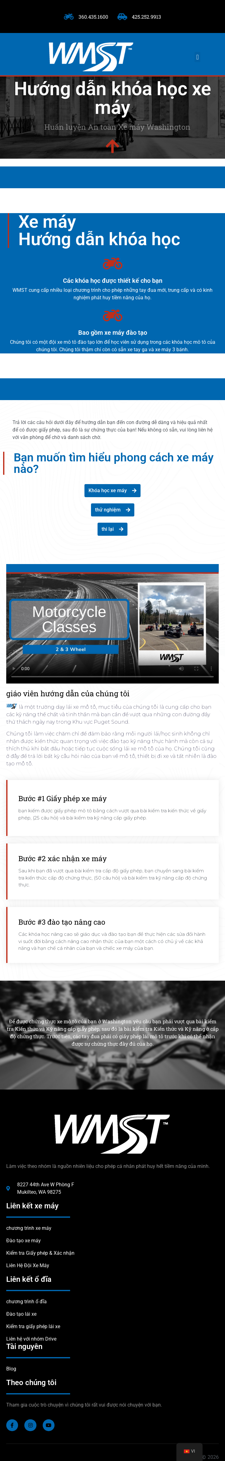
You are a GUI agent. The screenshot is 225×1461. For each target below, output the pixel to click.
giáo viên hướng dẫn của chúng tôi (68, 693)
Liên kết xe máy (32, 1206)
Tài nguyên (24, 1346)
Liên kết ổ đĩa (28, 1279)
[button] (197, 57)
